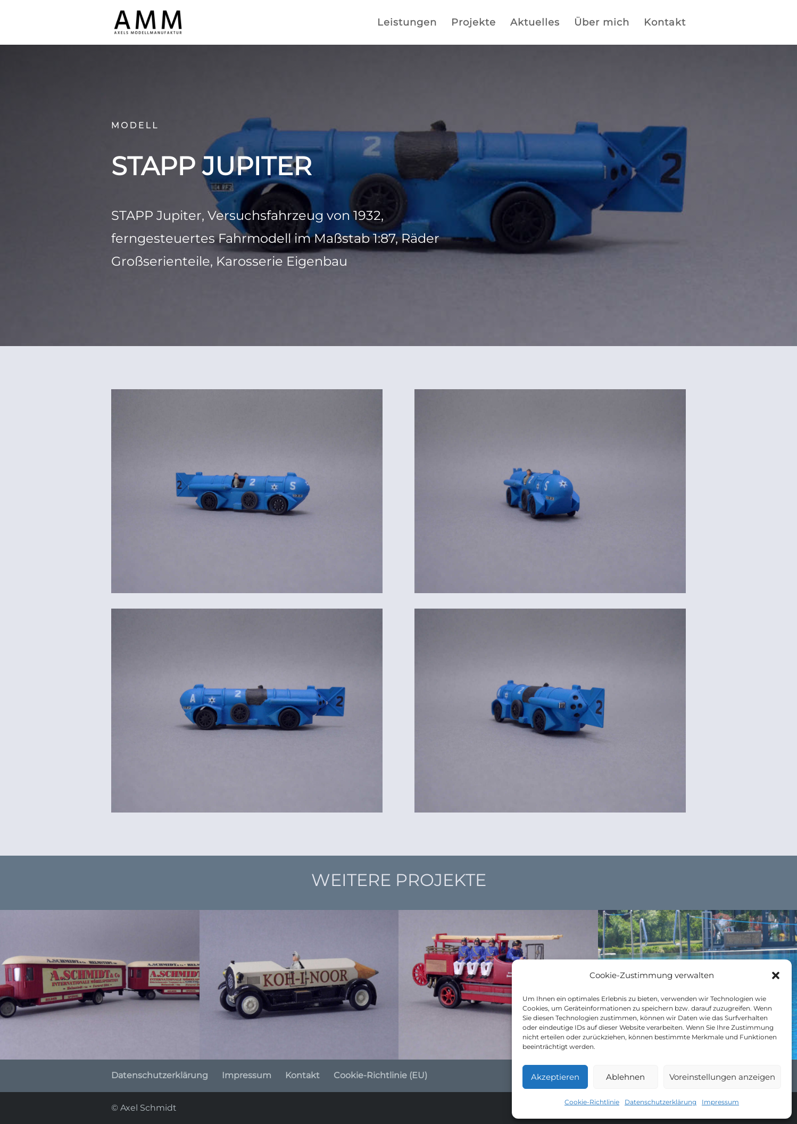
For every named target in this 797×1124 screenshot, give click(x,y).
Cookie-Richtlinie (591, 1102)
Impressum (720, 1102)
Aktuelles (535, 23)
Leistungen (407, 23)
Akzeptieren (555, 1077)
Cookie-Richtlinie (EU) (380, 1075)
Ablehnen (625, 1077)
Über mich (601, 23)
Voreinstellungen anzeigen (722, 1077)
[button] (775, 975)
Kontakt (665, 23)
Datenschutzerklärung (660, 1102)
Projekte (473, 23)
